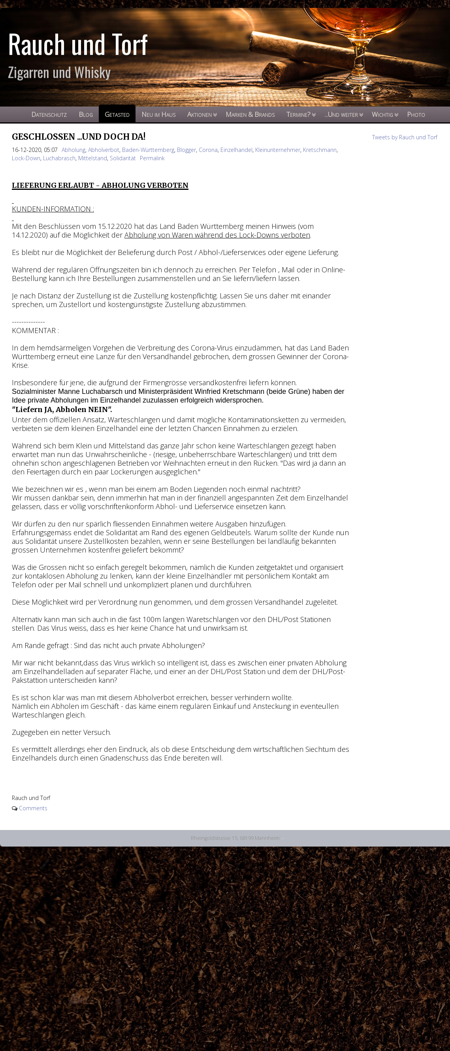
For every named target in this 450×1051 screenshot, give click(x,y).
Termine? (298, 114)
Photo (416, 114)
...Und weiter (341, 114)
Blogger (186, 150)
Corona (208, 150)
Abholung (73, 150)
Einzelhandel (236, 150)
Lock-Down (26, 158)
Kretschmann (320, 150)
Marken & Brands (250, 114)
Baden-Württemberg (148, 150)
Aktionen (199, 114)
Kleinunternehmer (277, 150)
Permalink (152, 158)
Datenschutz (49, 114)
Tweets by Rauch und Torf (404, 137)
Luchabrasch (59, 158)
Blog (86, 114)
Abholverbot (103, 150)
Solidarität (123, 158)
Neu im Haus (158, 114)
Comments (33, 808)
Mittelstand (92, 158)
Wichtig (382, 114)
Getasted (117, 114)
